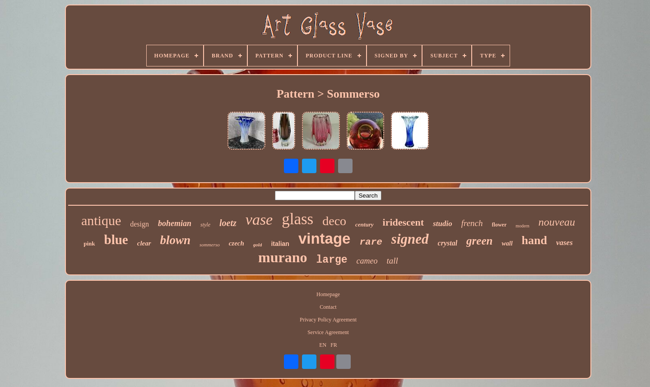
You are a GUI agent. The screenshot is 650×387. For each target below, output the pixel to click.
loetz (228, 223)
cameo (367, 260)
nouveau (557, 222)
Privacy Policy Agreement (328, 319)
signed (410, 239)
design (139, 224)
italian (280, 243)
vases (564, 242)
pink (89, 243)
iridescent (403, 222)
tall (392, 260)
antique (101, 220)
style (205, 225)
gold (257, 244)
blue (116, 239)
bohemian (174, 223)
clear (144, 243)
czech (236, 243)
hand (534, 240)
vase (259, 219)
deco (334, 221)
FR (333, 345)
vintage (324, 238)
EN (322, 345)
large (332, 260)
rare (370, 242)
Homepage (328, 294)
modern (522, 225)
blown (175, 240)
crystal (448, 243)
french (472, 223)
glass (297, 219)
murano (282, 257)
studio (442, 223)
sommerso (210, 244)
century (364, 224)
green (479, 241)
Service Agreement (328, 332)
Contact (328, 307)
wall (506, 243)
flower (499, 225)
